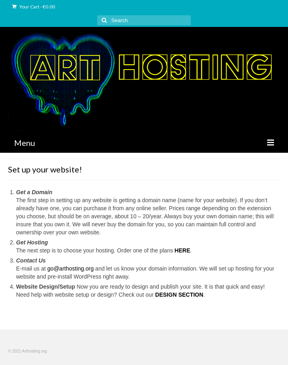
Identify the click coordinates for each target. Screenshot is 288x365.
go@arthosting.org (70, 268)
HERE (182, 250)
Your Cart (33, 7)
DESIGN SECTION (179, 294)
